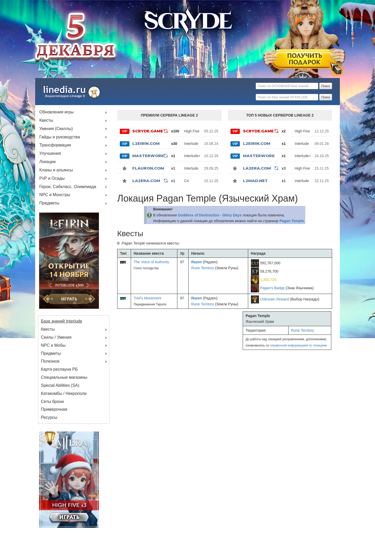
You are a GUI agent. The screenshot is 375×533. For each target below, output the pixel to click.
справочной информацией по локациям (298, 345)
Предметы (49, 203)
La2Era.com (146, 181)
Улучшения (50, 154)
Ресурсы (49, 417)
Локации (47, 162)
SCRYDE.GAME (147, 131)
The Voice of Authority (151, 262)
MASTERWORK (148, 156)
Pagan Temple (291, 221)
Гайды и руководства (59, 137)
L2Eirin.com (146, 143)
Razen (196, 262)
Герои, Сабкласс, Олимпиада (67, 187)
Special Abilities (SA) (60, 385)
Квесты (46, 121)
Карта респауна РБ (59, 369)
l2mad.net (255, 181)
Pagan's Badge (272, 288)
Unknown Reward (274, 299)
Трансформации (55, 145)
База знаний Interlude (61, 321)
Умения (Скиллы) (56, 129)
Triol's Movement (147, 298)
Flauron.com (148, 168)
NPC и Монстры (54, 195)
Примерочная (54, 409)
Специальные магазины (64, 377)
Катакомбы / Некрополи (64, 393)
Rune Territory (202, 268)
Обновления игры (56, 112)
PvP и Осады (52, 179)
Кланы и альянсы (56, 170)
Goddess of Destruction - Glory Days (210, 215)
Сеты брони (52, 401)
